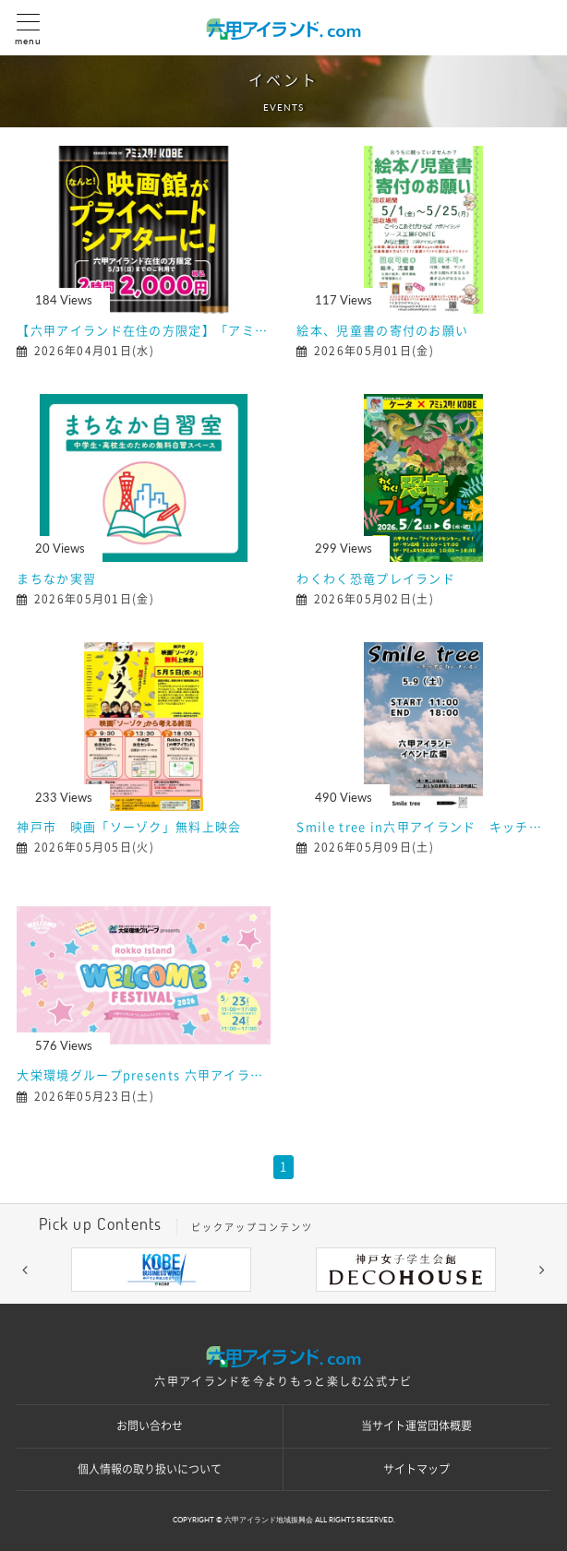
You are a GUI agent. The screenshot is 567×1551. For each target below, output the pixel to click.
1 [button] (228, 1305)
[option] (161, 1269)
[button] (25, 1269)
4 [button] (311, 1305)
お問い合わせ (149, 1425)
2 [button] (256, 1305)
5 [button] (339, 1305)
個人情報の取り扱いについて (150, 1468)
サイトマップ (416, 1468)
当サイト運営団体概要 (416, 1425)
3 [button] (283, 1305)
